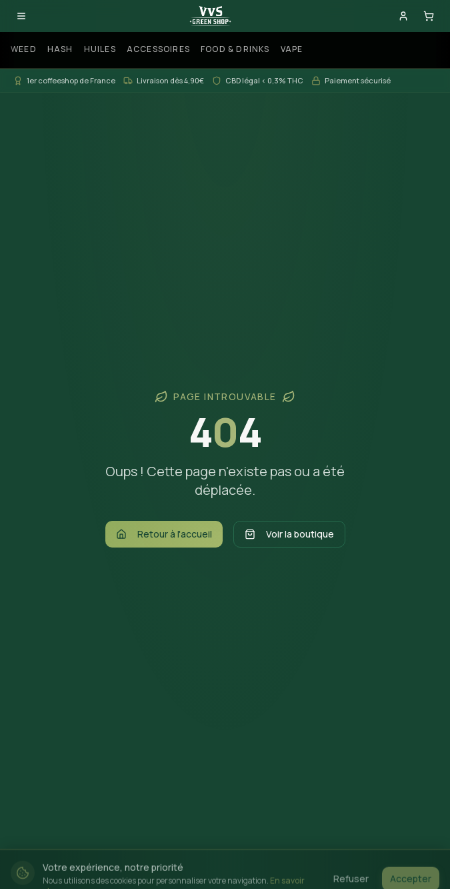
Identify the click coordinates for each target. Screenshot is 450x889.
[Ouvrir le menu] (21, 16)
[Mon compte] (403, 16)
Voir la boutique (289, 534)
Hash (60, 49)
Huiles (100, 49)
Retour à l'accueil (164, 534)
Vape (292, 49)
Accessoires (158, 49)
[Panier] (428, 16)
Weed (24, 49)
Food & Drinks (235, 49)
